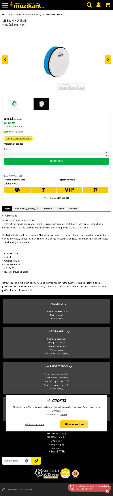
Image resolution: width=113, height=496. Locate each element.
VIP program (56, 440)
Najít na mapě (56, 315)
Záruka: (7, 183)
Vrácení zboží (56, 350)
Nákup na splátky (56, 342)
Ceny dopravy (56, 388)
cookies (63, 414)
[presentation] (5, 59)
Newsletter (56, 448)
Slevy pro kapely (56, 444)
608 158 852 (52, 437)
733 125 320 (52, 433)
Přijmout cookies (74, 424)
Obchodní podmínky (56, 338)
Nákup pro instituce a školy (56, 353)
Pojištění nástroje (67, 179)
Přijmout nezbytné (34, 424)
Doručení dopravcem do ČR (56, 381)
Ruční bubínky (34, 14)
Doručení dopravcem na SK (56, 385)
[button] (56, 304)
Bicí (10, 14)
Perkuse (20, 14)
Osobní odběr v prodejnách (56, 374)
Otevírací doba (56, 318)
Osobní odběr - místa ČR (56, 377)
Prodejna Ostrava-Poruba (57, 311)
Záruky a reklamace (56, 346)
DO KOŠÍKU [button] (56, 161)
